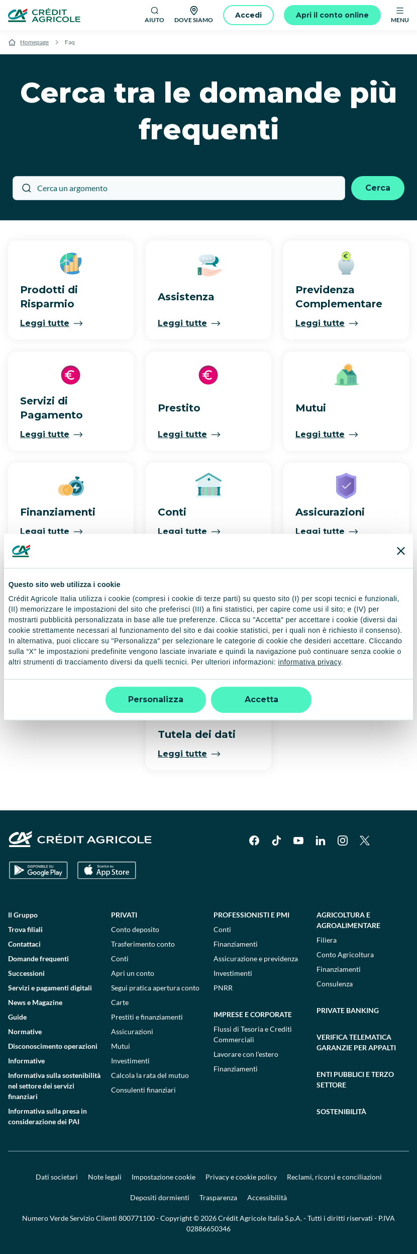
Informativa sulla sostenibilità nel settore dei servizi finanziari (54, 1086)
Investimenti (130, 1060)
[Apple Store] (106, 870)
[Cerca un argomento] (179, 188)
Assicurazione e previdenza (256, 958)
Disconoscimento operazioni (52, 1046)
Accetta (261, 699)
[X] (365, 840)
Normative (25, 1031)
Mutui (120, 1046)
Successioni (26, 973)
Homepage (34, 42)
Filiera (327, 940)
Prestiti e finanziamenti (147, 1017)
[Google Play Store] (38, 870)
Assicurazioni (132, 1031)
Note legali (105, 1177)
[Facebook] (254, 840)
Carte (120, 1002)
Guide (17, 1017)
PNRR (223, 987)
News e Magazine (35, 1002)
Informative (26, 1060)
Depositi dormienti (159, 1197)
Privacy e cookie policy (241, 1177)
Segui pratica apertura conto (155, 987)
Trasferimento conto (143, 944)
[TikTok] (276, 840)
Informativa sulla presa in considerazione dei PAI (47, 1116)
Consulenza (335, 983)
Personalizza (155, 699)
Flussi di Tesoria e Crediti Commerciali (253, 1034)
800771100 (137, 1218)
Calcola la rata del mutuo (150, 1075)
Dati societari (57, 1177)
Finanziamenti (236, 944)
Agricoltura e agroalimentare (348, 920)
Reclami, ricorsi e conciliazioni (334, 1177)
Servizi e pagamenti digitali (50, 987)
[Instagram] (343, 840)
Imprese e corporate (253, 1014)
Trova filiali (25, 929)
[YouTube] (298, 840)
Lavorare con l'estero (246, 1054)
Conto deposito (135, 929)
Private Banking (348, 1010)
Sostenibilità (341, 1111)
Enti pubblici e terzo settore (355, 1079)
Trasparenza (218, 1197)
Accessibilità (267, 1197)
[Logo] (44, 15)
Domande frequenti (38, 958)
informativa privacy (309, 662)
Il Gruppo (23, 914)
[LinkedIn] (320, 840)
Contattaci (24, 944)
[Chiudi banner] (401, 551)
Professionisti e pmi (251, 914)
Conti (120, 958)
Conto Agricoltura (345, 954)
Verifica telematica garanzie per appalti (356, 1042)
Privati (124, 914)
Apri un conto (132, 973)
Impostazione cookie (163, 1177)
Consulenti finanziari (143, 1089)
